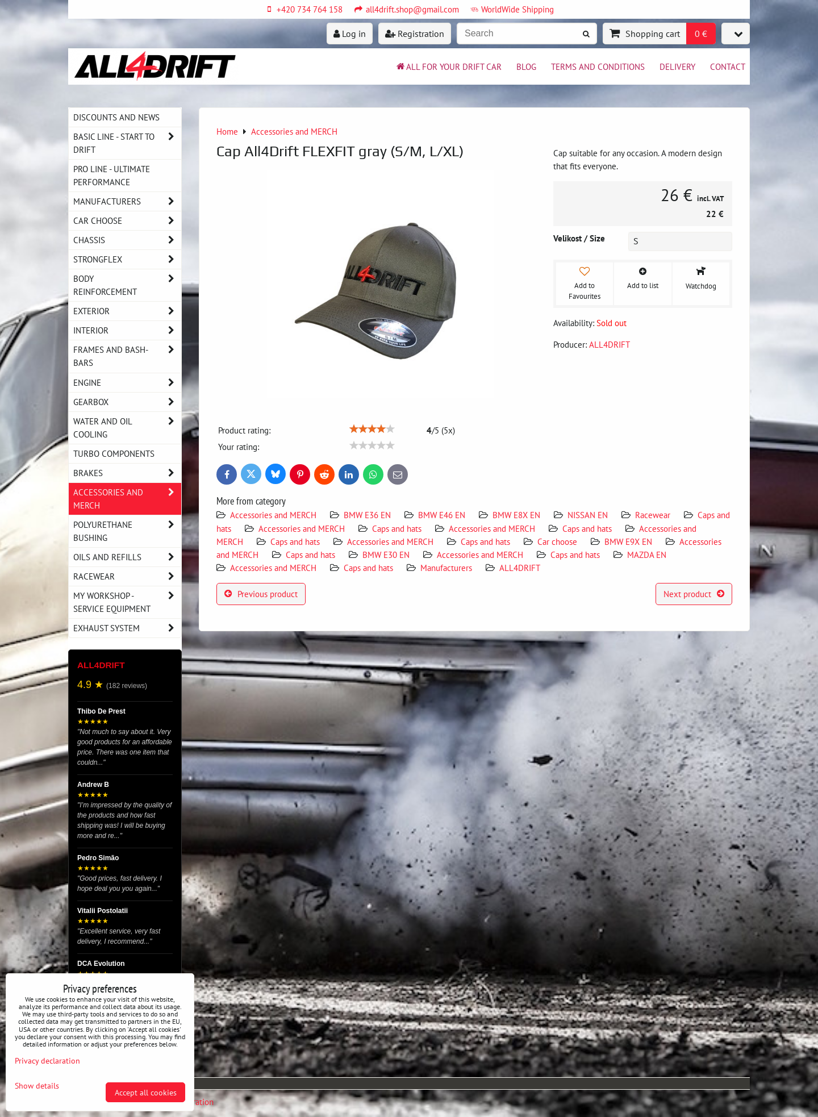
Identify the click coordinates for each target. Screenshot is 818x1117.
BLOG (526, 66)
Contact (727, 66)
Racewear (652, 514)
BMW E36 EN (367, 514)
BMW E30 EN (386, 554)
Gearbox (127, 402)
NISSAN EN (587, 514)
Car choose (557, 541)
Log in (349, 33)
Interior (127, 330)
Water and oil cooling (127, 428)
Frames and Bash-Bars (127, 356)
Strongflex (127, 259)
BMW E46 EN (441, 514)
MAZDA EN (646, 554)
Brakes (127, 473)
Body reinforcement (127, 285)
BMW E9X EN (628, 541)
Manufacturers (446, 567)
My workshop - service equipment (127, 602)
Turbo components (114, 453)
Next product (693, 593)
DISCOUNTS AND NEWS (116, 117)
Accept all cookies (146, 1092)
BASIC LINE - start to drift (127, 143)
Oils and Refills (127, 557)
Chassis (127, 240)
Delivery (677, 66)
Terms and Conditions (598, 66)
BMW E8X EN (516, 514)
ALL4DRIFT (519, 567)
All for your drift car (448, 66)
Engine (127, 382)
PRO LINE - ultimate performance (111, 175)
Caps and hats (396, 528)
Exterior (127, 311)
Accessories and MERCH (273, 514)
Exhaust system (127, 628)
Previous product (261, 593)
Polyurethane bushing (127, 531)
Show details (37, 1085)
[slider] (372, 429)
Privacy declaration (47, 1060)
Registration (414, 33)
